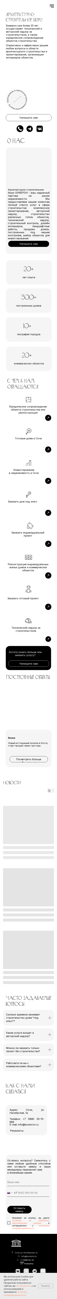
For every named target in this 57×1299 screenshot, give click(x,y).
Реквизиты (28, 1263)
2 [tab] (29, 762)
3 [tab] (35, 762)
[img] (30, 596)
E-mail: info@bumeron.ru (24, 1124)
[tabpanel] (28, 728)
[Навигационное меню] (52, 6)
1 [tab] (23, 762)
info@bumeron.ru (29, 1256)
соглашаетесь (23, 1286)
